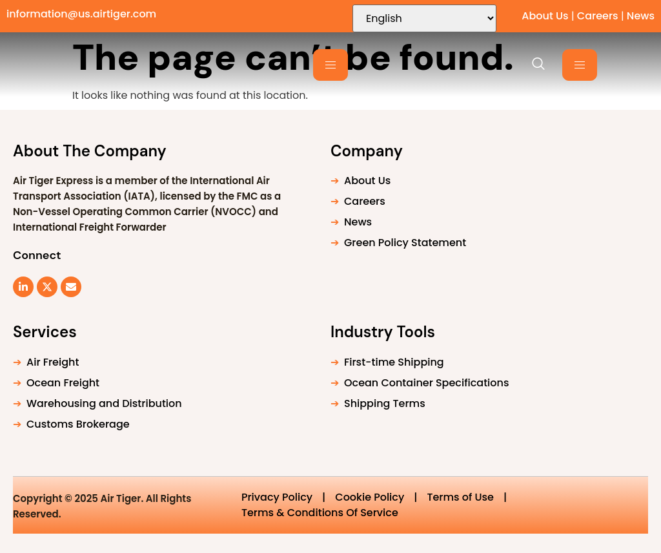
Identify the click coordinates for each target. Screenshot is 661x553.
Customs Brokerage (78, 424)
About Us (545, 15)
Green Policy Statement (405, 242)
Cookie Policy (369, 497)
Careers (597, 15)
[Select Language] (424, 18)
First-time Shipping (394, 362)
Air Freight (52, 362)
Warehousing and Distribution (104, 403)
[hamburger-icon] (330, 65)
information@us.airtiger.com (81, 13)
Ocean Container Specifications (426, 382)
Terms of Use (460, 497)
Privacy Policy (276, 497)
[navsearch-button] (532, 65)
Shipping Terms (384, 403)
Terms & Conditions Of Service (319, 512)
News (641, 15)
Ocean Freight (62, 382)
